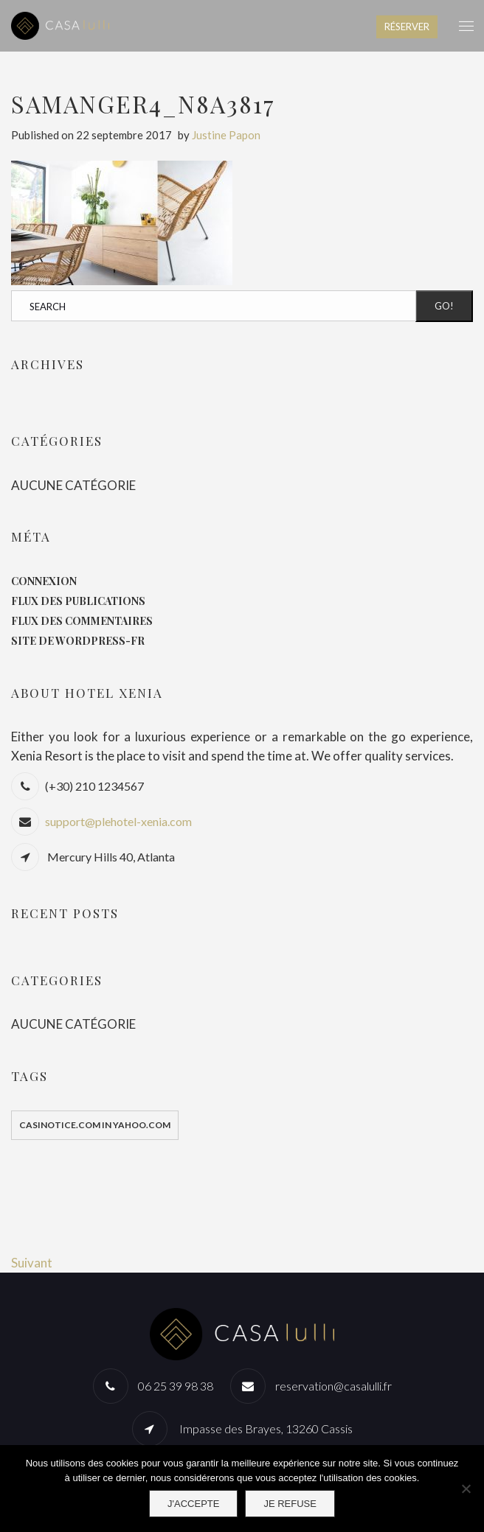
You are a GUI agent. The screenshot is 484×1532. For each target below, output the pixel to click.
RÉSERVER (406, 26)
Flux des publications (78, 601)
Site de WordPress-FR (78, 641)
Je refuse (290, 1503)
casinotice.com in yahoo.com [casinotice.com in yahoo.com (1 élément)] (94, 1124)
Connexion (44, 581)
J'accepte (193, 1503)
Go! (444, 306)
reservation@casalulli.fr (333, 1386)
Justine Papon (226, 134)
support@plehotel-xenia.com (118, 821)
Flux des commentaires (82, 621)
